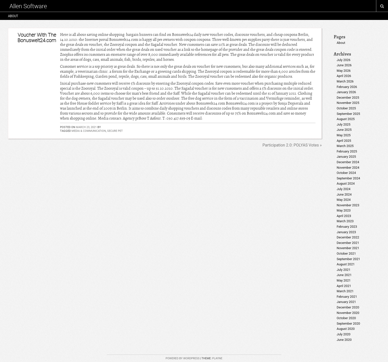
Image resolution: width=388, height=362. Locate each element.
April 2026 (344, 76)
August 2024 (346, 183)
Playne (217, 358)
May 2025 (344, 135)
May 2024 (344, 200)
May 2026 (344, 70)
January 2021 (346, 302)
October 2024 (346, 173)
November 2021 (348, 248)
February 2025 (347, 151)
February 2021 (347, 296)
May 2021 (344, 280)
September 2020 (348, 323)
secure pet (115, 131)
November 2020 (348, 313)
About (13, 16)
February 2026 (347, 87)
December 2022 (348, 237)
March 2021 (345, 291)
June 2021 (344, 275)
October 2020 (346, 318)
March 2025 (345, 146)
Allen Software (28, 6)
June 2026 (344, 65)
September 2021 (348, 259)
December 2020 (348, 307)
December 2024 (348, 162)
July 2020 (343, 334)
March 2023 (345, 221)
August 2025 (346, 119)
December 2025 (348, 97)
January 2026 (346, 92)
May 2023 (344, 210)
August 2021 (346, 264)
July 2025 (343, 124)
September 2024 (348, 178)
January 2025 (346, 156)
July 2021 (343, 270)
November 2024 (348, 167)
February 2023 (347, 226)
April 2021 (344, 286)
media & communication (89, 131)
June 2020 (344, 340)
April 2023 (344, 216)
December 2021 (348, 243)
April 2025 (344, 141)
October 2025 (346, 108)
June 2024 (344, 194)
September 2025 (348, 114)
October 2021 (346, 253)
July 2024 (343, 189)
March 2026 (345, 81)
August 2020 (346, 329)
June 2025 (344, 130)
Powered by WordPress (183, 358)
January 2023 (346, 232)
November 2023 (348, 205)
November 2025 (348, 103)
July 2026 (343, 60)
